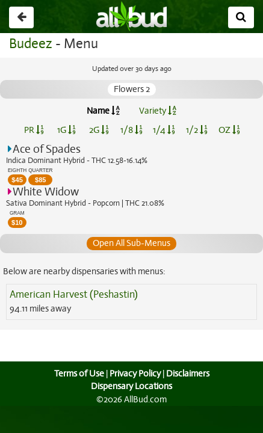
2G (98, 129)
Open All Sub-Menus (131, 243)
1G (66, 129)
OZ (229, 129)
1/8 (131, 129)
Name (103, 110)
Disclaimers (188, 373)
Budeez (30, 43)
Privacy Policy (135, 373)
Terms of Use (77, 373)
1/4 (164, 129)
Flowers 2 (131, 89)
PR (34, 129)
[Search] (241, 17)
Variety (157, 110)
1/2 (197, 129)
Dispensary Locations (132, 386)
